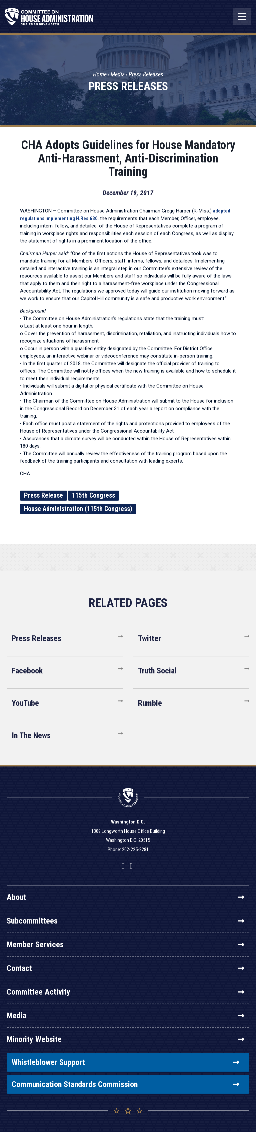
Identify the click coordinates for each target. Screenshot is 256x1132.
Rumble (150, 703)
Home (100, 74)
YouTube (25, 703)
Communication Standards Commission (125, 1084)
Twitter (149, 638)
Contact (125, 968)
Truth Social (157, 670)
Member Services (125, 945)
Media (118, 74)
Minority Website (125, 1039)
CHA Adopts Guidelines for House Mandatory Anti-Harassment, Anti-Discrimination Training (128, 158)
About (125, 897)
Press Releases (146, 74)
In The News (31, 735)
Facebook (27, 670)
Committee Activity (125, 992)
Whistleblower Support (125, 1062)
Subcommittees (125, 921)
